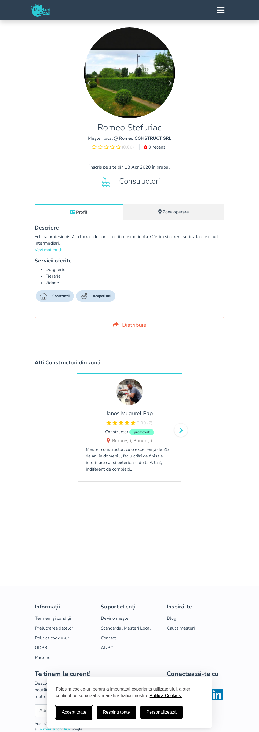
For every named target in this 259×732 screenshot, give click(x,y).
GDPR (41, 648)
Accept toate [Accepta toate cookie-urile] (74, 712)
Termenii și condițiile (54, 729)
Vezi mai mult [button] (48, 250)
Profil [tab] (78, 212)
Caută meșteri (181, 628)
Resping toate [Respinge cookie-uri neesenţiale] (116, 712)
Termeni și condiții (53, 618)
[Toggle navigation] (220, 10)
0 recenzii (155, 147)
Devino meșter (115, 618)
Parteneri (44, 658)
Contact (108, 638)
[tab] (79, 212)
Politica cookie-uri (52, 638)
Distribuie (129, 325)
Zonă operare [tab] (173, 212)
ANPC (107, 648)
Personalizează (162, 712)
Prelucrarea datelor (54, 628)
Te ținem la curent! (63, 674)
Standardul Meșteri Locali (126, 628)
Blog (171, 618)
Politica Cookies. (166, 695)
